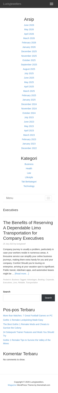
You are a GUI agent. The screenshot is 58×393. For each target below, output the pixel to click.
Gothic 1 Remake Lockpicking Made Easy (23, 320)
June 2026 (29, 25)
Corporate (50, 280)
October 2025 (29, 60)
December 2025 (29, 51)
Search (6, 291)
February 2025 (29, 95)
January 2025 (29, 99)
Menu (9, 198)
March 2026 (29, 38)
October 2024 (29, 113)
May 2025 (29, 82)
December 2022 (29, 148)
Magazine (12, 385)
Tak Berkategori (29, 181)
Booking (41, 280)
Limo (15, 283)
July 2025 (29, 73)
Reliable (21, 283)
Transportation (32, 283)
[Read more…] (22, 273)
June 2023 (29, 121)
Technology (29, 186)
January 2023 (29, 143)
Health (29, 168)
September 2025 (29, 64)
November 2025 (29, 56)
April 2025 (29, 86)
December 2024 (29, 104)
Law (29, 173)
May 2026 (29, 29)
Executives (7, 283)
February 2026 (29, 42)
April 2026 (29, 34)
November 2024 (29, 108)
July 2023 (29, 117)
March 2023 (29, 135)
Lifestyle (29, 177)
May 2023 (29, 126)
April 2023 (29, 130)
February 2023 (29, 139)
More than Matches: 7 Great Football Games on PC (28, 315)
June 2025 (29, 77)
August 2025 (29, 69)
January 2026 (29, 47)
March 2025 (29, 91)
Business (29, 164)
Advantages (32, 280)
